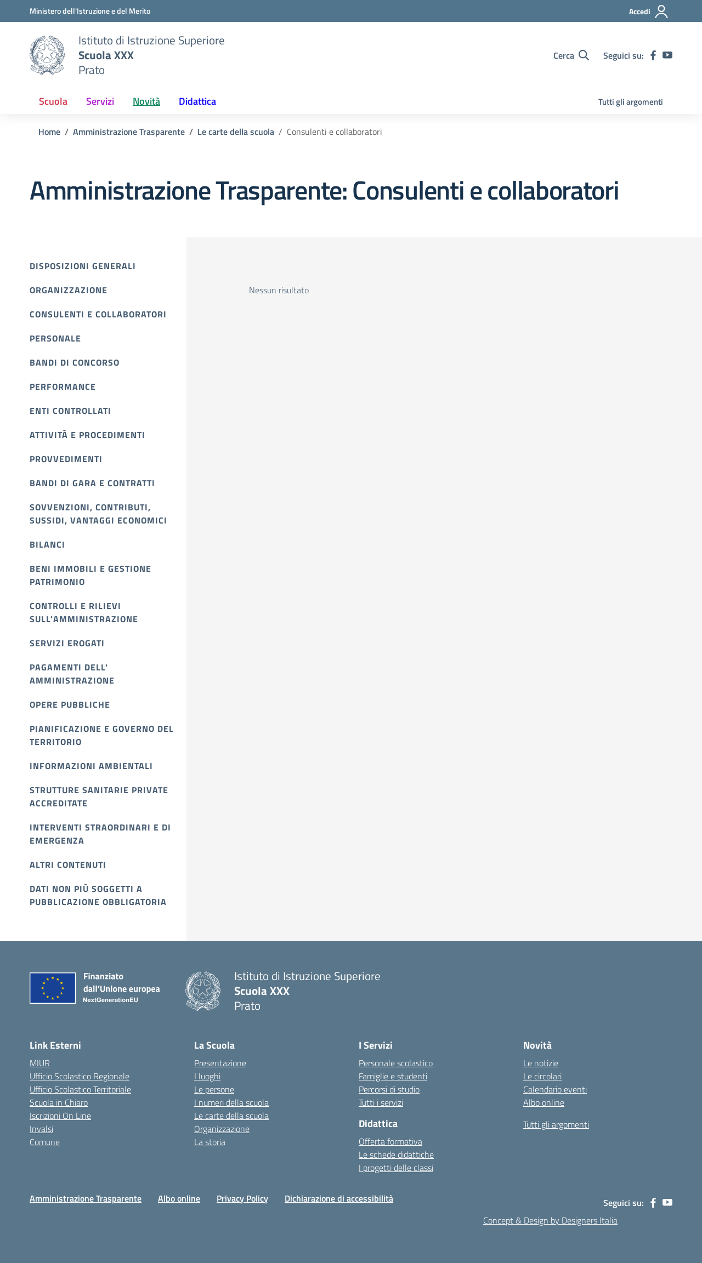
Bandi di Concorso (75, 362)
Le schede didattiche (396, 1154)
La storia (209, 1141)
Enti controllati (70, 410)
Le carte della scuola (231, 1115)
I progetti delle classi (396, 1167)
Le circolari (542, 1076)
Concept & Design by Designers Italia (550, 1220)
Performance (63, 386)
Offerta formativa (390, 1141)
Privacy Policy (242, 1198)
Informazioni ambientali (91, 765)
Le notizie (540, 1062)
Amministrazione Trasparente (85, 1198)
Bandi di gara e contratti (92, 483)
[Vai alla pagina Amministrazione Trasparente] (129, 131)
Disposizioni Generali (83, 265)
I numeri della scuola (231, 1102)
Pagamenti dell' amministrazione (72, 674)
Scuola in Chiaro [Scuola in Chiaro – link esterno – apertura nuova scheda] (59, 1102)
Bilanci (47, 544)
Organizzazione (68, 290)
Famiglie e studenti (393, 1076)
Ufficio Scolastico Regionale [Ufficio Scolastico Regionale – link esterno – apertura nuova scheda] (79, 1076)
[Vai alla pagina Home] (49, 131)
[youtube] (667, 55)
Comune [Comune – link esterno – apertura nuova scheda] (45, 1141)
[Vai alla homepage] (47, 55)
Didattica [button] (197, 101)
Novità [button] (146, 101)
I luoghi (207, 1076)
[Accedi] (649, 11)
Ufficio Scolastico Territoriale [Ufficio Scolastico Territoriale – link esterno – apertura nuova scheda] (80, 1089)
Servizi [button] (100, 101)
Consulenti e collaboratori (98, 314)
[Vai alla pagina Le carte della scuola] (235, 131)
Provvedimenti (66, 458)
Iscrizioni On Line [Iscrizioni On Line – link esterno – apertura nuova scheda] (60, 1115)
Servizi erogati (67, 643)
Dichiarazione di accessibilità (339, 1198)
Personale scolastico (396, 1062)
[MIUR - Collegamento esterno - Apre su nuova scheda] (90, 10)
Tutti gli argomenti (630, 101)
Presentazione (220, 1062)
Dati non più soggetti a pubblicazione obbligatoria (98, 895)
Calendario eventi (555, 1089)
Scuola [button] (53, 101)
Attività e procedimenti (87, 434)
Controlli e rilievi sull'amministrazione (84, 612)
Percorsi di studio (389, 1089)
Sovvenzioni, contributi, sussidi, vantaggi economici (98, 513)
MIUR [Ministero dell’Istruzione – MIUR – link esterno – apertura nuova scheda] (40, 1062)
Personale (55, 338)
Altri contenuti (68, 864)
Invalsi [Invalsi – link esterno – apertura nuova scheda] (41, 1128)
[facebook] (653, 55)
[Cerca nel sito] (571, 55)
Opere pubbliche (70, 704)
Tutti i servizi (381, 1102)
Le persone (214, 1089)
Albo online (543, 1102)
